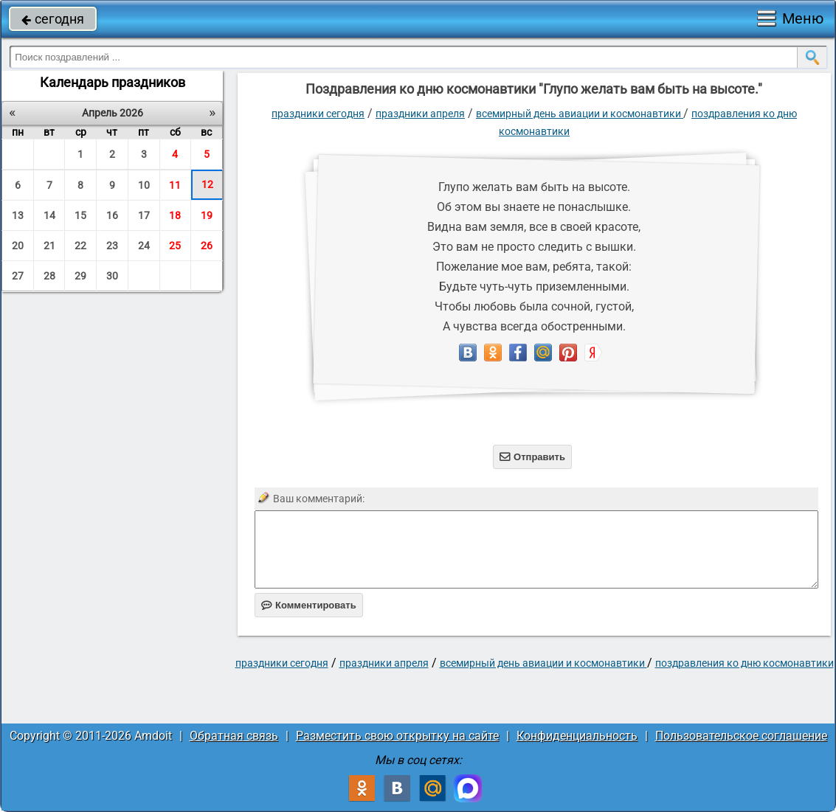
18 (175, 215)
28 (49, 276)
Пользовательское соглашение (741, 736)
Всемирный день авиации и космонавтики (579, 113)
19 (207, 215)
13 (18, 215)
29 (80, 276)
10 (144, 185)
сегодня (52, 19)
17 (144, 215)
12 (207, 184)
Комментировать (308, 605)
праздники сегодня (318, 113)
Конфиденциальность (577, 736)
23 (112, 245)
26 (207, 245)
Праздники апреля (420, 113)
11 (175, 185)
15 (80, 215)
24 (144, 245)
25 (175, 245)
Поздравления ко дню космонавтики (744, 663)
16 (112, 215)
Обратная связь (234, 736)
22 (80, 245)
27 (18, 276)
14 (49, 215)
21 (49, 245)
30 (112, 276)
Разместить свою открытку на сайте (397, 736)
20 (18, 245)
